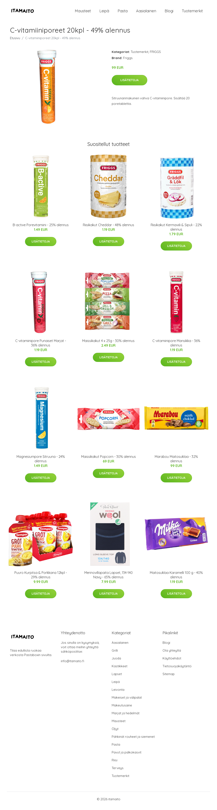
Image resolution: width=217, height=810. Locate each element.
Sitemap (169, 678)
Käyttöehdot (172, 662)
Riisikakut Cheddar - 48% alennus (108, 228)
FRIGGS (155, 55)
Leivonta (118, 693)
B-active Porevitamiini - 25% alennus (41, 228)
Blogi (169, 12)
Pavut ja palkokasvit (126, 756)
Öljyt (115, 732)
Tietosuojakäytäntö (177, 670)
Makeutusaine (122, 709)
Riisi (114, 764)
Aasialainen (146, 12)
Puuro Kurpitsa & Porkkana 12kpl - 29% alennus (40, 578)
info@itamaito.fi (72, 665)
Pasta (123, 12)
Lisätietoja (129, 84)
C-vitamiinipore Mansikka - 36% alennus (176, 346)
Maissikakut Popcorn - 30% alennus (108, 460)
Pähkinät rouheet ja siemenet (133, 740)
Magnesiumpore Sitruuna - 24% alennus (41, 462)
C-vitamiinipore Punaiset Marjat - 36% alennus (40, 346)
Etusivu (15, 42)
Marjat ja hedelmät (125, 717)
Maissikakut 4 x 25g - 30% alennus (108, 344)
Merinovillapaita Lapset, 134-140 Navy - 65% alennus (108, 578)
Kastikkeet (119, 670)
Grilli (115, 654)
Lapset (117, 678)
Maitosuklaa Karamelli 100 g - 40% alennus (176, 578)
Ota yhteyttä (172, 654)
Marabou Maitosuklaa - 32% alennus (176, 462)
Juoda (116, 662)
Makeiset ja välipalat (127, 701)
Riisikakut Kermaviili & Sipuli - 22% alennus (176, 230)
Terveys (118, 772)
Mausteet (83, 12)
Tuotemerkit (192, 12)
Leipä (104, 12)
